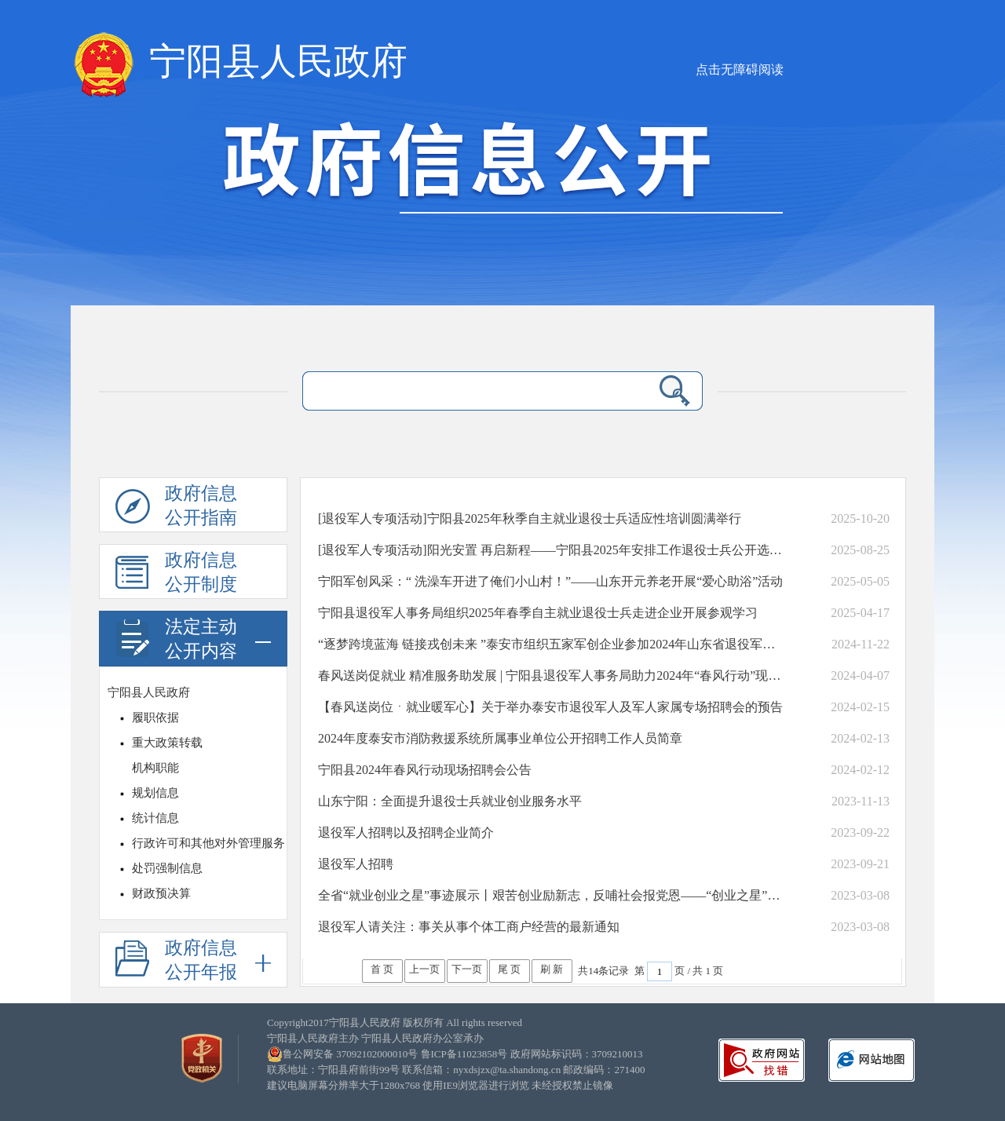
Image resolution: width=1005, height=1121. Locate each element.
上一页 (424, 969)
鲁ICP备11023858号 (464, 1054)
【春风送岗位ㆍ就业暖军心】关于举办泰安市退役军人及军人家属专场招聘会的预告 (550, 707)
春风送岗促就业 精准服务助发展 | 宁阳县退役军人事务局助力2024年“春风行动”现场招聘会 (552, 675)
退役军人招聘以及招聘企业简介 (406, 832)
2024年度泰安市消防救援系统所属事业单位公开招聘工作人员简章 (500, 738)
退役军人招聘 (355, 864)
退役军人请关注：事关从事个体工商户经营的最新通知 (468, 926)
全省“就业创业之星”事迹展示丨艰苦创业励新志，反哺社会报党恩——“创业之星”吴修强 (552, 895)
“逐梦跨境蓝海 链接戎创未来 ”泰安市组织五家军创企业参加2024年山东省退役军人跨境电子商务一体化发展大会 (552, 644)
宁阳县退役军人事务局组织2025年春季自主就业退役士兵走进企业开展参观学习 (538, 612)
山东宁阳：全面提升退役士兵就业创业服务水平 (450, 801)
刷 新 (551, 969)
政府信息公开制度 (176, 574)
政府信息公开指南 (176, 508)
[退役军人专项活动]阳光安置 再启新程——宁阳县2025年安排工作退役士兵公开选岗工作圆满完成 (552, 550)
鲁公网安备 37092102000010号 (350, 1054)
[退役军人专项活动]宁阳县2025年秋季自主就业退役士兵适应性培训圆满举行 (529, 518)
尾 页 (509, 969)
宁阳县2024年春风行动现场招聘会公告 (425, 769)
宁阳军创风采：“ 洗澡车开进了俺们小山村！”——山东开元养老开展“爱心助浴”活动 (550, 581)
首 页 (382, 969)
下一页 (466, 969)
